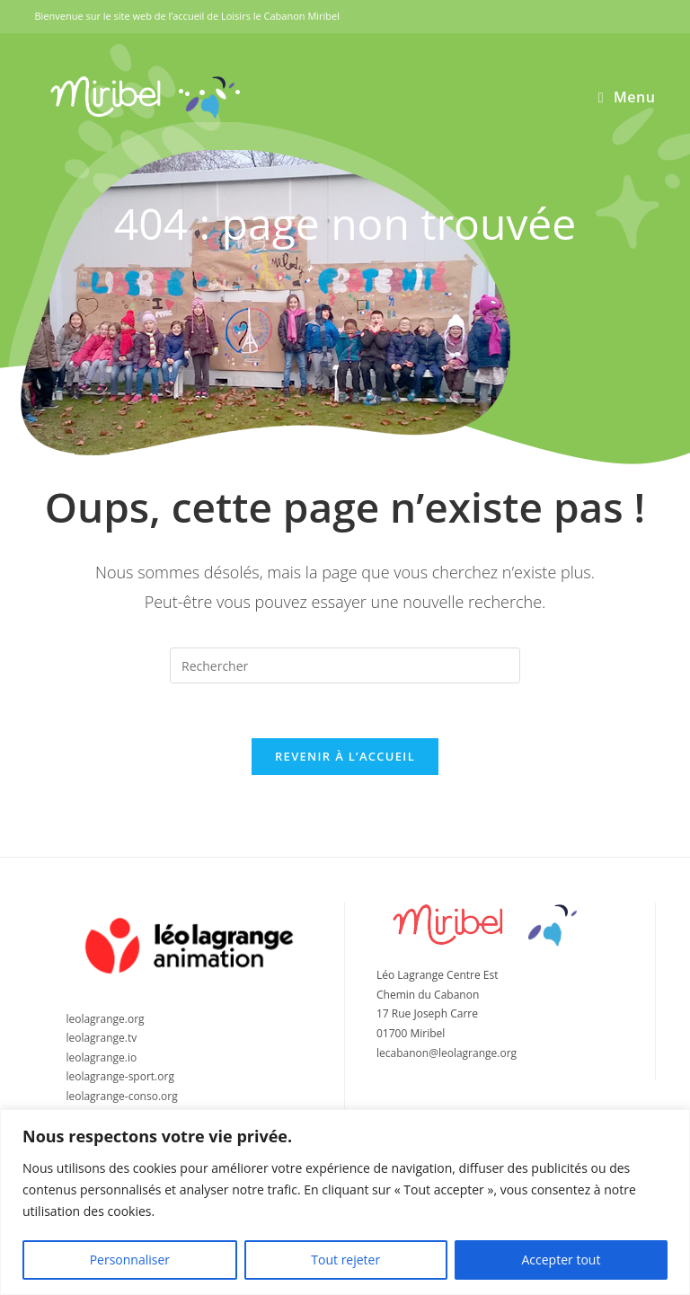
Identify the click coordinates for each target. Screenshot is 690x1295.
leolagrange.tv (101, 1037)
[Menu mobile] (627, 97)
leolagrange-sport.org (120, 1076)
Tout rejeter (345, 1259)
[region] (345, 1202)
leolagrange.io (101, 1057)
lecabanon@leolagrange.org (446, 1053)
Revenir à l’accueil (345, 756)
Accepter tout (560, 1259)
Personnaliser (130, 1259)
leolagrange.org (105, 1018)
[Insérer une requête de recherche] (345, 665)
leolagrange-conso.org (121, 1096)
